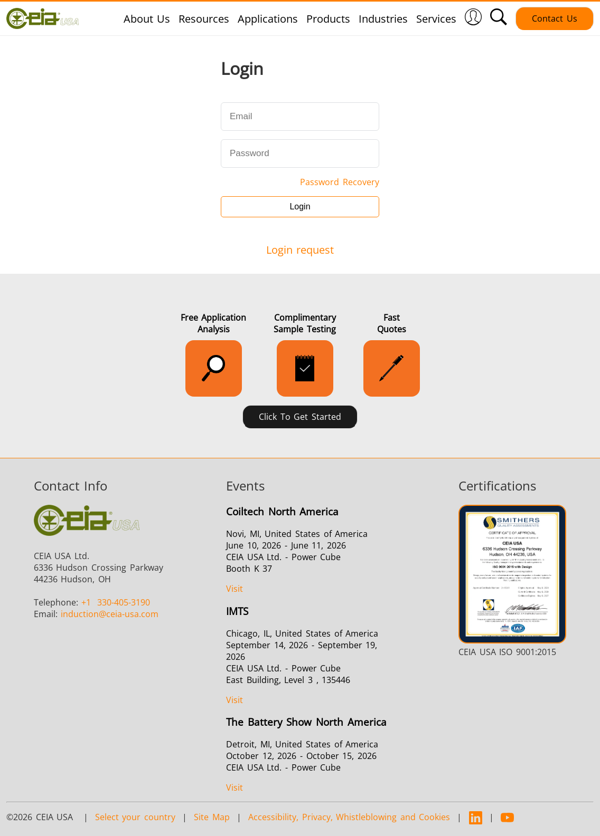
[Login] (473, 21)
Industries (383, 19)
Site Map (212, 817)
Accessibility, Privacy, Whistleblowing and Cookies (349, 817)
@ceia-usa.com (109, 614)
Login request (300, 250)
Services (436, 19)
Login (299, 206)
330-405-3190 (115, 602)
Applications (268, 19)
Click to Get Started (300, 416)
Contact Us (554, 18)
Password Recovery (339, 182)
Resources (204, 19)
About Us (147, 19)
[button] (473, 18)
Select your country (135, 817)
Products (328, 19)
